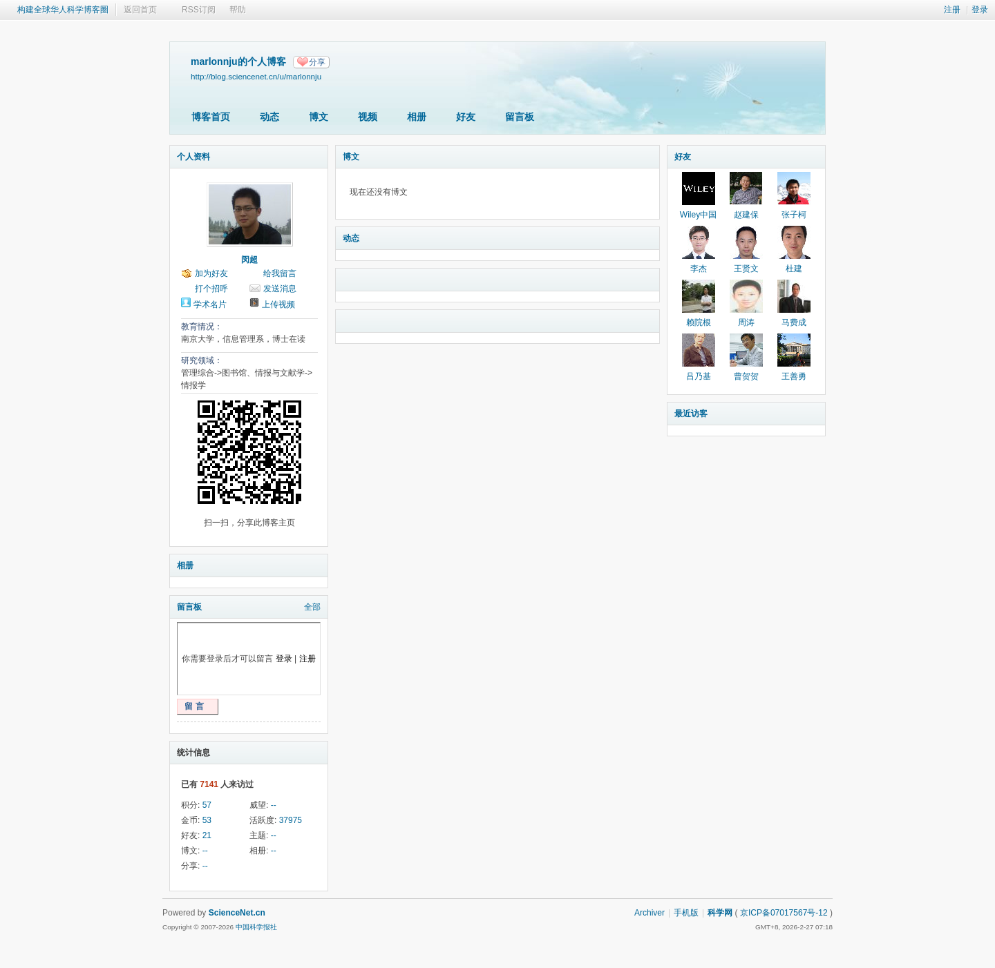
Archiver (649, 913)
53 (206, 820)
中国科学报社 (256, 927)
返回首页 (140, 9)
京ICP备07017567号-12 (784, 913)
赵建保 (746, 215)
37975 (290, 820)
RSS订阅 (199, 9)
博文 (318, 116)
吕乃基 (698, 376)
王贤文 (746, 268)
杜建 (794, 268)
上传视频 (278, 304)
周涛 (746, 322)
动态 (269, 116)
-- (273, 805)
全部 (312, 607)
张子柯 (793, 215)
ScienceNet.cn (237, 913)
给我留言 (279, 273)
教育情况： (201, 326)
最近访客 (691, 413)
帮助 (237, 9)
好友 (465, 116)
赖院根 (698, 322)
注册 (952, 9)
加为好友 (211, 273)
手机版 (686, 913)
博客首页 (210, 116)
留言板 (519, 116)
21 (206, 835)
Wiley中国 (698, 215)
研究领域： (201, 360)
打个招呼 (211, 288)
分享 (317, 62)
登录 (980, 9)
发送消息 (279, 288)
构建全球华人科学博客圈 (62, 9)
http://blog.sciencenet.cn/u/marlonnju (256, 76)
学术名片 (210, 304)
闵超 (249, 259)
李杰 (698, 268)
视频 (367, 116)
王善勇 (793, 376)
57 (206, 805)
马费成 (793, 322)
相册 (416, 116)
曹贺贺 (746, 376)
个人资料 (193, 157)
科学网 (720, 913)
